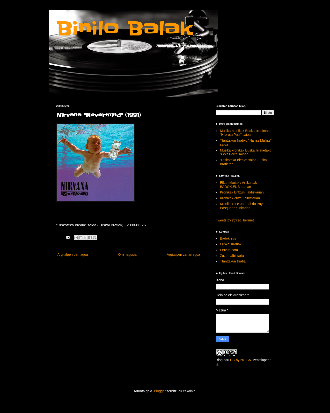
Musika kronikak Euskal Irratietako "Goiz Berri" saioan (245, 152)
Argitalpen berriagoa (73, 254)
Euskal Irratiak (231, 244)
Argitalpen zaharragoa (183, 254)
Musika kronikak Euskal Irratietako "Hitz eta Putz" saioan (245, 133)
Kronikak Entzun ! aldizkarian (242, 192)
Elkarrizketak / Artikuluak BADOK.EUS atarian (238, 185)
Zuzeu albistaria (232, 256)
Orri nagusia (127, 254)
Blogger (160, 391)
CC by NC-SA (240, 360)
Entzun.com (229, 250)
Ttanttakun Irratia (233, 261)
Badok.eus (228, 238)
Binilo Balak (124, 28)
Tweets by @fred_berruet (235, 220)
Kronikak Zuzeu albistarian (240, 198)
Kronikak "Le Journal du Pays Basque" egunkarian (242, 206)
